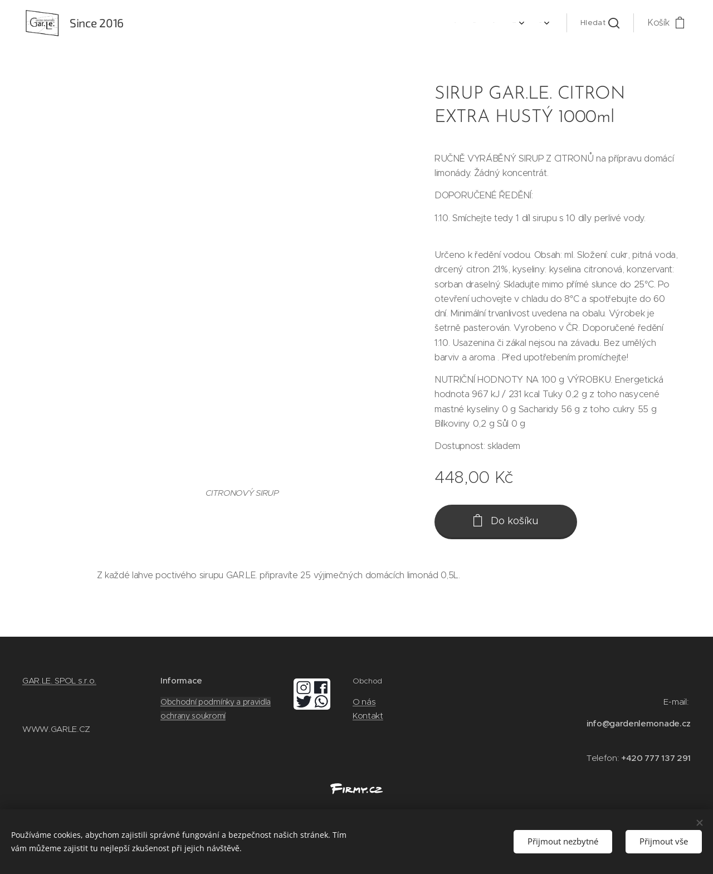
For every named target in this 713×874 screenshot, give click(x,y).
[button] (600, 23)
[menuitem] (467, 23)
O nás (364, 701)
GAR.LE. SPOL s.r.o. (59, 680)
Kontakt (368, 715)
